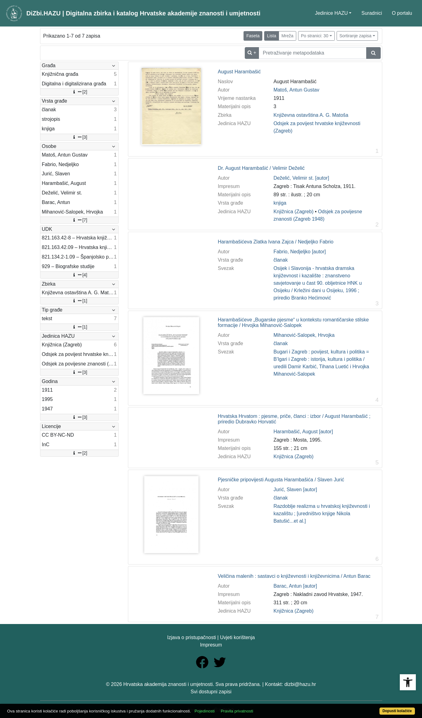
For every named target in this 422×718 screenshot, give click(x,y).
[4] (79, 274)
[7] (79, 220)
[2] (79, 91)
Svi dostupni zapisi (211, 691)
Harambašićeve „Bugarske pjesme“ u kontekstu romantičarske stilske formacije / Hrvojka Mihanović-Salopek (293, 322)
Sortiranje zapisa (355, 35)
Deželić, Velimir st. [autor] (301, 178)
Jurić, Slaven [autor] (295, 489)
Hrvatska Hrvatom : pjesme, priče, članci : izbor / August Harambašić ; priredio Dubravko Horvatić (294, 419)
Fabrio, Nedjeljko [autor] (299, 251)
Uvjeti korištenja (237, 637)
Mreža (287, 35)
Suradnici (371, 13)
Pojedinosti (205, 711)
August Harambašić (239, 71)
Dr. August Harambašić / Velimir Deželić (261, 168)
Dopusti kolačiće (397, 711)
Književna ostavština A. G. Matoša (310, 115)
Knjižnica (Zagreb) (293, 211)
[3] (79, 137)
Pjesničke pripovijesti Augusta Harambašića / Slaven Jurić (281, 479)
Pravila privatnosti (237, 711)
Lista (271, 35)
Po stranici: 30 (314, 35)
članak (280, 260)
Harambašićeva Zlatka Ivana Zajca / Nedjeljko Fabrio (275, 241)
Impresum (211, 644)
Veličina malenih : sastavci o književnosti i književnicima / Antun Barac (294, 576)
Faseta (253, 35)
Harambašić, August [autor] (303, 431)
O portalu (402, 13)
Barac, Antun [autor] (295, 586)
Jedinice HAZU (331, 13)
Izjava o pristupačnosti (191, 637)
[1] (79, 300)
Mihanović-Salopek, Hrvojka (303, 335)
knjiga (279, 203)
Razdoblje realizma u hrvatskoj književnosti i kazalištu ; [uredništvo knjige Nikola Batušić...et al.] (321, 514)
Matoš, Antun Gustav (296, 89)
